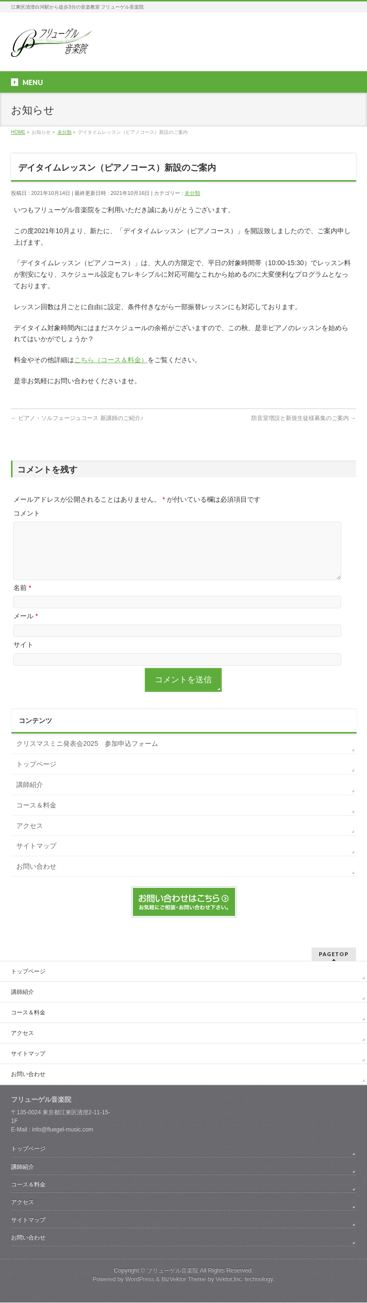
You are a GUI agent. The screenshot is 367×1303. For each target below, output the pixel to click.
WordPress (139, 1279)
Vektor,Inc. (229, 1279)
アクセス (29, 837)
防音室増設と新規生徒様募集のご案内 (303, 418)
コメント (26, 513)
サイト (23, 656)
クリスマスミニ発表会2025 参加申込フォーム (87, 755)
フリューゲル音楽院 (172, 1271)
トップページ (36, 775)
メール (25, 627)
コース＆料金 (36, 816)
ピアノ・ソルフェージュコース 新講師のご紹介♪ (77, 418)
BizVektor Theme (184, 1279)
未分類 (192, 193)
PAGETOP (334, 954)
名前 (22, 599)
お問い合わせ (36, 878)
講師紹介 (29, 796)
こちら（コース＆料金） (111, 360)
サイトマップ (36, 857)
